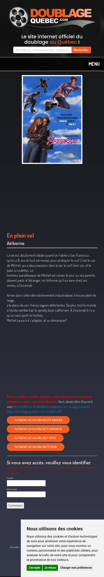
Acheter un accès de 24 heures (38, 420)
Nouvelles (14, 547)
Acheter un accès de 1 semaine (38, 429)
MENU (94, 64)
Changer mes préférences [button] (76, 567)
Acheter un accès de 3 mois (35, 447)
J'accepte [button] (34, 567)
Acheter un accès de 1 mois (35, 438)
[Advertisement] (52, 196)
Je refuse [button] (50, 567)
